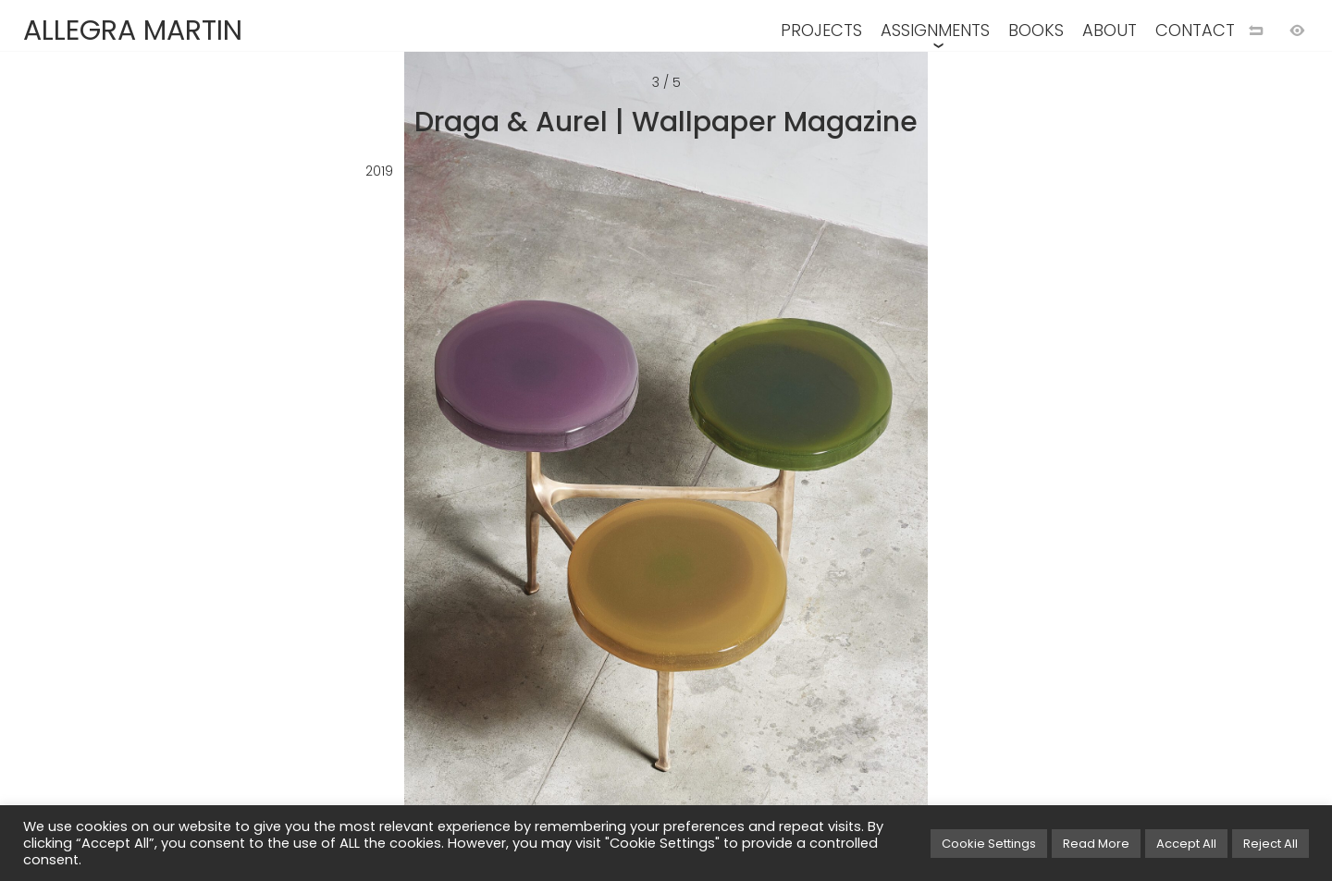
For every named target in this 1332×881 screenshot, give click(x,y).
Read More (1096, 843)
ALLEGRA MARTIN (132, 30)
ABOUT (1109, 30)
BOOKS (1036, 30)
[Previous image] (333, 471)
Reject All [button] (1270, 843)
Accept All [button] (1186, 843)
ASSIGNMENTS (935, 30)
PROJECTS (821, 30)
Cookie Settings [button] (989, 843)
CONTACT (1195, 30)
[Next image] (999, 471)
